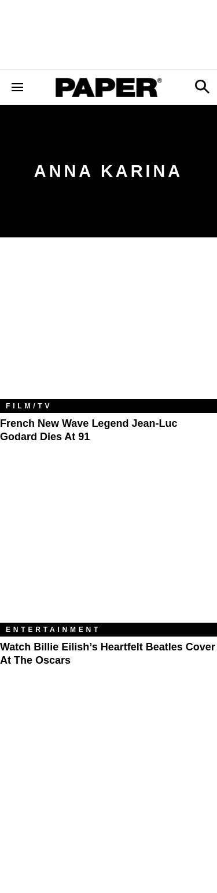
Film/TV (29, 406)
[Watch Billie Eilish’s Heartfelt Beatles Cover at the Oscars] (108, 550)
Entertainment (53, 630)
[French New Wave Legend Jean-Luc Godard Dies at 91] (108, 327)
